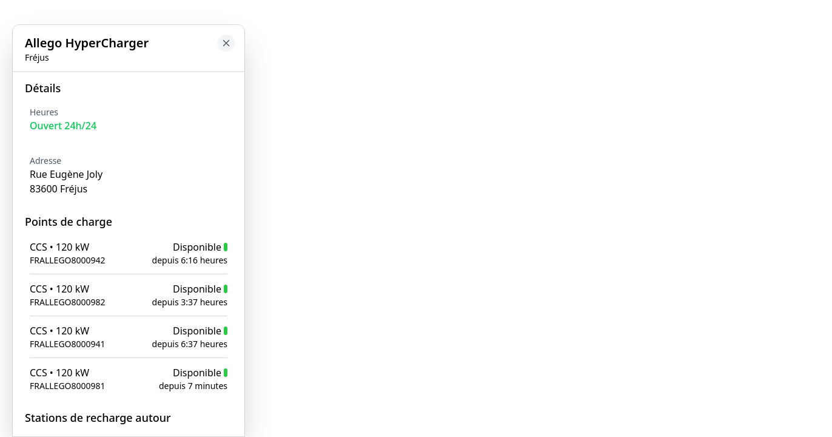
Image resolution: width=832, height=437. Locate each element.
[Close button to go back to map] (226, 43)
